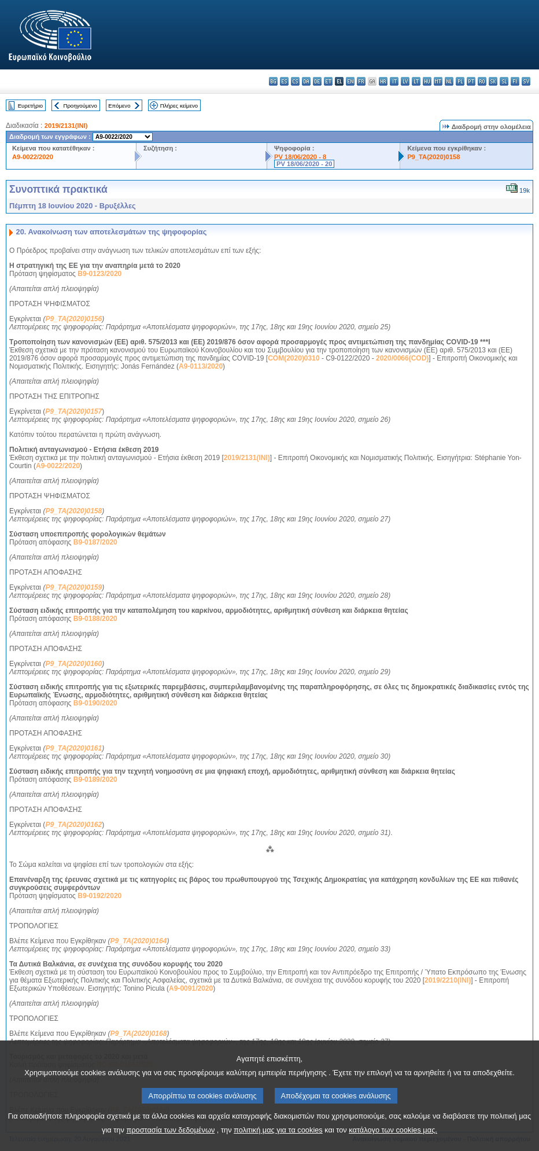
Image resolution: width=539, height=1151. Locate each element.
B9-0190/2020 (95, 703)
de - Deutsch (317, 81)
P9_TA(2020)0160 (73, 664)
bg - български (273, 81)
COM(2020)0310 (293, 358)
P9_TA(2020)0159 (73, 587)
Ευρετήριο (30, 105)
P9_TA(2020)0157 (73, 411)
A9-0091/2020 (191, 988)
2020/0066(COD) (402, 358)
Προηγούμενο (80, 105)
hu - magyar (427, 81)
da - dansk (306, 81)
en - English (350, 81)
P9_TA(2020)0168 (138, 1033)
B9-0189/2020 (95, 779)
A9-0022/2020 (32, 156)
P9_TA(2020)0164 (138, 941)
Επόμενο (119, 105)
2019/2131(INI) (66, 125)
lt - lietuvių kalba (416, 81)
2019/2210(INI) (447, 980)
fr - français (361, 81)
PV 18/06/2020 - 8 (300, 156)
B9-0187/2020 (95, 542)
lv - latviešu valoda (405, 81)
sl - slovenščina (504, 81)
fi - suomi (515, 81)
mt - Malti (438, 81)
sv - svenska (526, 81)
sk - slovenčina (493, 81)
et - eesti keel (328, 81)
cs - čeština (295, 81)
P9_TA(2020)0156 (73, 319)
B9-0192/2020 (99, 896)
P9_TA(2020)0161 (73, 748)
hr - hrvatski (383, 81)
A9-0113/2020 (201, 366)
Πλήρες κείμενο (179, 105)
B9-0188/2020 (95, 619)
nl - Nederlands (449, 81)
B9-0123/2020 (99, 274)
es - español (284, 81)
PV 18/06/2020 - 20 (304, 163)
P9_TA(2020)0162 (73, 825)
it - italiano (394, 81)
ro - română (482, 81)
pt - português (471, 81)
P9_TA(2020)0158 (433, 156)
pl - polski (460, 81)
